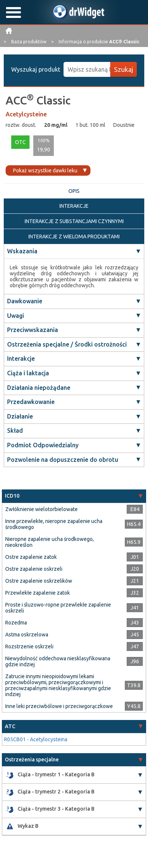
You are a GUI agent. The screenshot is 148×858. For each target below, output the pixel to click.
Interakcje (21, 358)
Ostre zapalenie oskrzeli (33, 569)
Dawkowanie (24, 301)
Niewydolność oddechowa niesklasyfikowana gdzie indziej (57, 661)
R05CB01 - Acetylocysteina (35, 739)
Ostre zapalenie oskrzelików (38, 581)
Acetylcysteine (26, 114)
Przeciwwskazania (32, 329)
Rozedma (16, 623)
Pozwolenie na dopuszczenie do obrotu (62, 459)
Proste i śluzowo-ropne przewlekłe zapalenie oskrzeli (58, 608)
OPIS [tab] (74, 191)
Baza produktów (29, 41)
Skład (15, 430)
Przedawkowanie (31, 401)
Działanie (20, 416)
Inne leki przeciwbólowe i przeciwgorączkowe (59, 706)
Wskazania (22, 251)
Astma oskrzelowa (26, 635)
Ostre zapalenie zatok (31, 557)
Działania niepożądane (38, 387)
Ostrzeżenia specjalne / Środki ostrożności (67, 344)
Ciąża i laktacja (28, 373)
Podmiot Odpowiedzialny (42, 445)
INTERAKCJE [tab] (74, 206)
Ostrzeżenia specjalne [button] (32, 760)
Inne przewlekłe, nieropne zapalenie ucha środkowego (53, 524)
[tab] (74, 495)
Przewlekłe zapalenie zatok (37, 593)
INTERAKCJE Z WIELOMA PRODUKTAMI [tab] (74, 236)
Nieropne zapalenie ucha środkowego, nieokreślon (49, 542)
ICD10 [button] (12, 496)
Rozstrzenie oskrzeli (29, 646)
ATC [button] (10, 726)
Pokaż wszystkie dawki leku (45, 170)
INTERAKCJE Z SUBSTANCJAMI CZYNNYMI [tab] (74, 221)
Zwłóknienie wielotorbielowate (41, 509)
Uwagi (15, 315)
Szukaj (123, 69)
